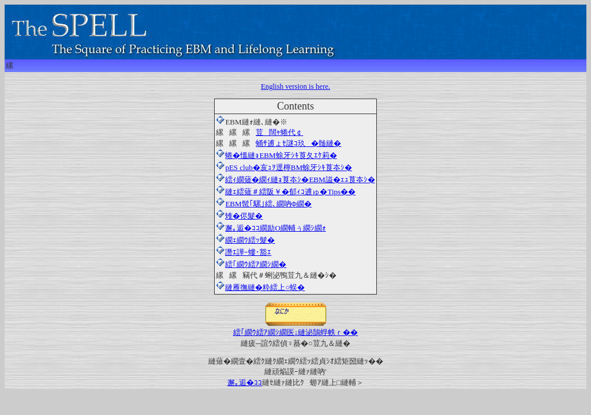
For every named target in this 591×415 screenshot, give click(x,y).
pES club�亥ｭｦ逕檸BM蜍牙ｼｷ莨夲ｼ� (284, 167)
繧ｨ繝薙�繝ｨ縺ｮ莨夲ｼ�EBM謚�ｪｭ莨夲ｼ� (295, 179)
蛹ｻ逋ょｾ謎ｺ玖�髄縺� (298, 143)
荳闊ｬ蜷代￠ (279, 132)
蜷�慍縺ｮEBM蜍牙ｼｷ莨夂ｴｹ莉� (280, 155)
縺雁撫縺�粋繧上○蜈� (265, 287)
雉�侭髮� (239, 216)
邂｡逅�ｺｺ (244, 382)
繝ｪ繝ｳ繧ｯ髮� (245, 240)
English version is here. (295, 86)
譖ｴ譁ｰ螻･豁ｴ (243, 252)
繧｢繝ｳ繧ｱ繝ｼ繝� (255, 264)
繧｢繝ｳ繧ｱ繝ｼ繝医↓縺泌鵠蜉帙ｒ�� (295, 328)
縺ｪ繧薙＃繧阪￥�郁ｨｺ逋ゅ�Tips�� (286, 191)
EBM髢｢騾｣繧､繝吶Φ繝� (264, 203)
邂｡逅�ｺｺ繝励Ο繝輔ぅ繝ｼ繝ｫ (271, 228)
